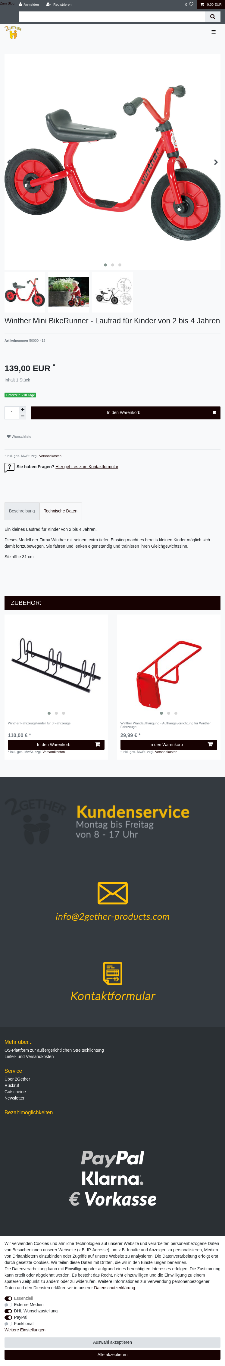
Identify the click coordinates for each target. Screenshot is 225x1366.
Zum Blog (7, 3)
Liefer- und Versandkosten (29, 1056)
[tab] (22, 511)
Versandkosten (49, 456)
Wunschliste (19, 436)
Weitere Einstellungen (25, 1329)
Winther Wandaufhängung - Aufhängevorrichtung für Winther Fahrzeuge (165, 725)
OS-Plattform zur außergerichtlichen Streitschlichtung (54, 1050)
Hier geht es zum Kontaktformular (86, 466)
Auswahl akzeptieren (112, 1342)
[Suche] (212, 16)
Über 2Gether (17, 1079)
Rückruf (12, 1085)
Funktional (24, 1323)
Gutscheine (15, 1091)
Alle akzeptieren (113, 1354)
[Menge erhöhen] (22, 409)
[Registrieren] (59, 4)
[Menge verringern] (22, 416)
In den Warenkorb (161, 412)
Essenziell (23, 1298)
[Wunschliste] (189, 4)
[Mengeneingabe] (12, 412)
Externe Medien (29, 1304)
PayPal (20, 1317)
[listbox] (56, 666)
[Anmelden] (28, 4)
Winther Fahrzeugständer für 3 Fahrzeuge (39, 723)
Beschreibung (22, 511)
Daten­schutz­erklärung (114, 1287)
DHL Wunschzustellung (36, 1310)
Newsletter (14, 1098)
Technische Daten (60, 511)
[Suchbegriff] (112, 16)
